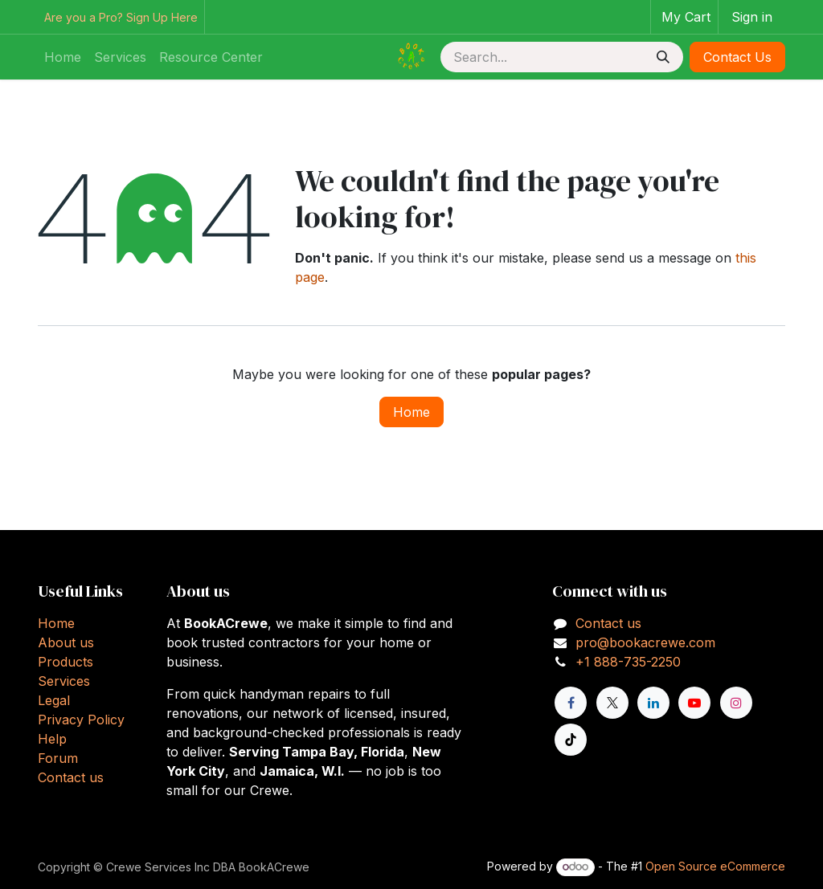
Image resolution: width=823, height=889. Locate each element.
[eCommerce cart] (684, 17)
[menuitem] (63, 57)
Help (52, 739)
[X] (612, 703)
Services (64, 681)
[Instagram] (736, 703)
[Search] (663, 57)
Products (65, 662)
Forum (58, 758)
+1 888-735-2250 (628, 662)
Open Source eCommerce (715, 866)
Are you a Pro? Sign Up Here (121, 17)
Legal (54, 700)
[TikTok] (571, 740)
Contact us (71, 777)
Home (411, 412)
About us (66, 642)
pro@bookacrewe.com (645, 642)
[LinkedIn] (653, 703)
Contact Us (737, 57)
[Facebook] (571, 703)
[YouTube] (694, 703)
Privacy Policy (81, 720)
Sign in (751, 17)
